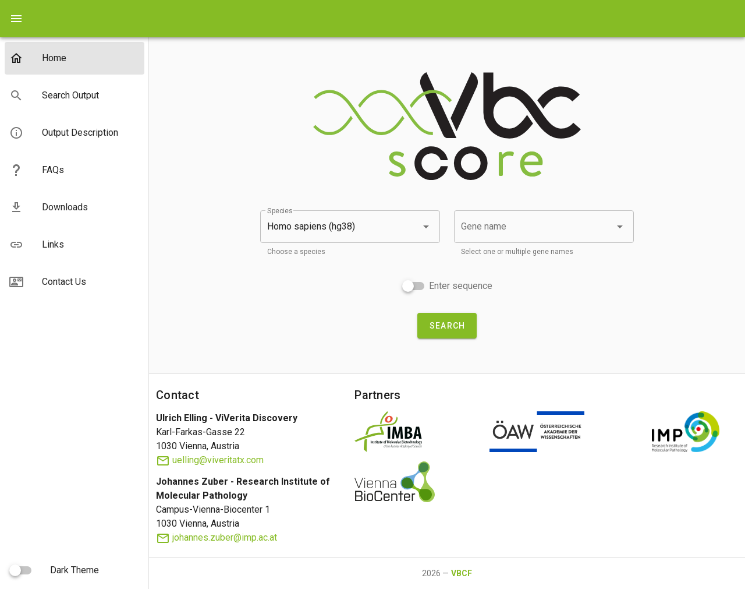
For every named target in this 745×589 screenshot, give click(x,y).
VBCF (461, 573)
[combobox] (544, 226)
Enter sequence (460, 285)
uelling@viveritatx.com (210, 459)
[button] (350, 226)
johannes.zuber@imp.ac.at (216, 537)
